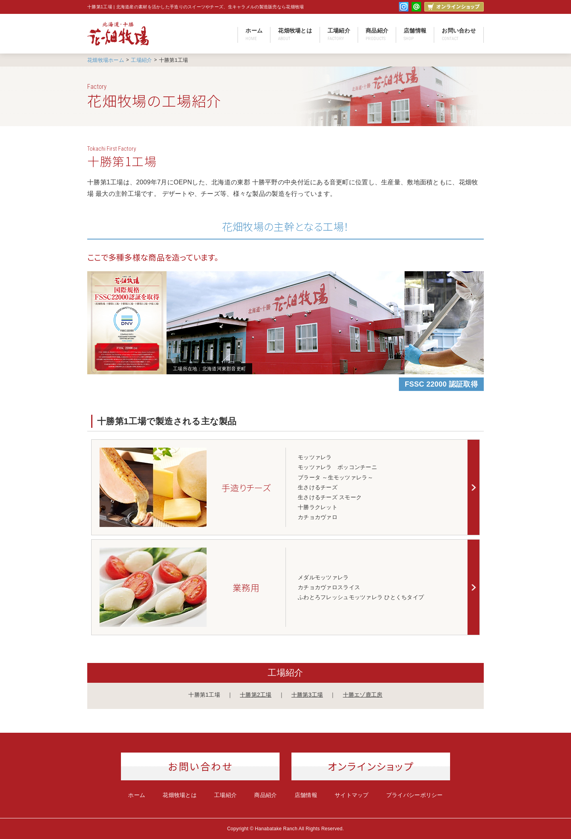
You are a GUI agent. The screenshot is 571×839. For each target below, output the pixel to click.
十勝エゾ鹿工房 (363, 695)
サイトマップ (352, 795)
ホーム (254, 34)
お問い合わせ (459, 34)
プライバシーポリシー (414, 795)
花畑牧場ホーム (105, 60)
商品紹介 (377, 34)
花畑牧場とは (295, 34)
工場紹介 (339, 34)
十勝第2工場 (255, 695)
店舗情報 (415, 34)
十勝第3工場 (307, 695)
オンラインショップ (371, 766)
